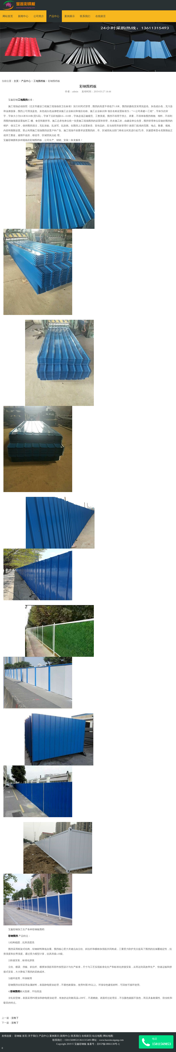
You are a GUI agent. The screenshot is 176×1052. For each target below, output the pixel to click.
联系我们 (85, 16)
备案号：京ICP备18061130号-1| (103, 1044)
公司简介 (39, 16)
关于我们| (33, 1036)
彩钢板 (18, 1036)
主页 (16, 81)
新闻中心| (65, 1036)
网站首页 (8, 16)
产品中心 (54, 16)
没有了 (15, 1018)
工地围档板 (39, 81)
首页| (25, 1036)
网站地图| (108, 1036)
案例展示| (55, 1036)
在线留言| (87, 1036)
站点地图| (97, 1036)
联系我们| (76, 1036)
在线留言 (100, 16)
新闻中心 (23, 16)
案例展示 (69, 16)
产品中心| (44, 1036)
